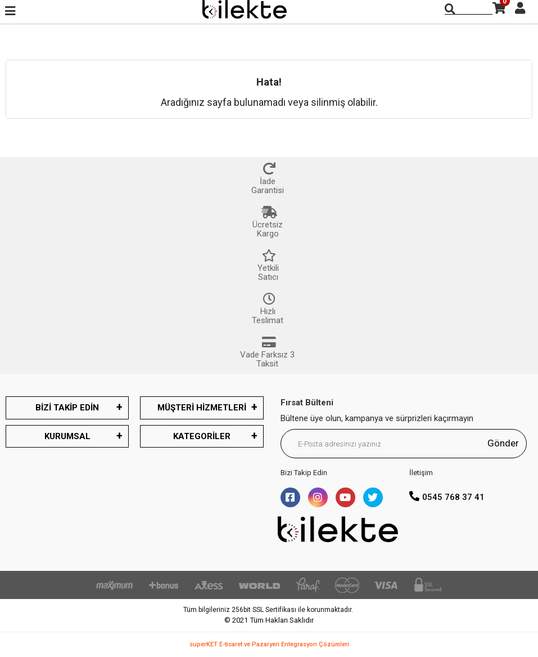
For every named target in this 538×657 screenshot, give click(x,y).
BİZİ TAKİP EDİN (67, 408)
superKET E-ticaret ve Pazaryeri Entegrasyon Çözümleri (269, 644)
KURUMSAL (67, 436)
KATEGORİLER (201, 436)
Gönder (503, 443)
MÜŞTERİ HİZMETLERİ (201, 408)
